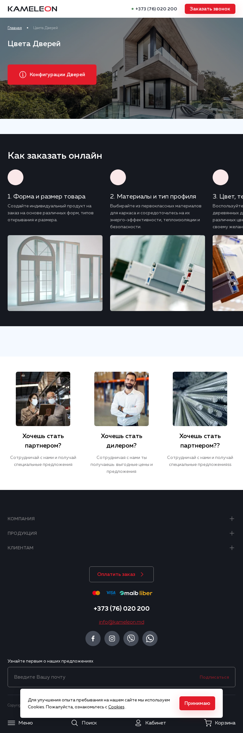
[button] (210, 9)
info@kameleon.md (121, 622)
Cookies (116, 706)
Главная (15, 28)
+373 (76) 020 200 (156, 8)
